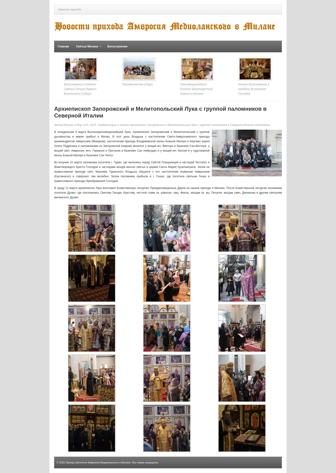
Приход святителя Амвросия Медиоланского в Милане (98, 462)
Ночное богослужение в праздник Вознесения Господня (253, 89)
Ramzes (68, 125)
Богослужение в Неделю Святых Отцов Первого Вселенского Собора (80, 89)
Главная (63, 46)
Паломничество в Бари (137, 84)
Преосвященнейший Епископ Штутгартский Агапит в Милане (196, 89)
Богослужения (117, 46)
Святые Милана (87, 48)
